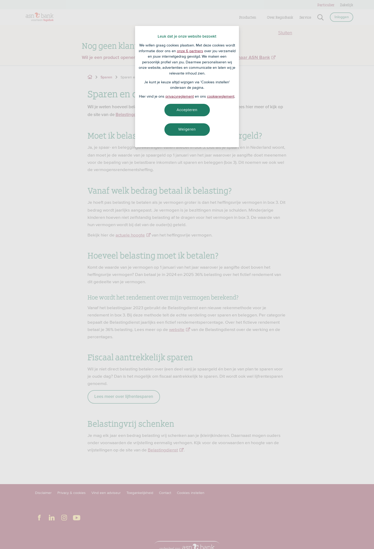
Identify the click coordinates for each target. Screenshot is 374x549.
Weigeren (187, 129)
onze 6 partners (190, 51)
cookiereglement (220, 96)
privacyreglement (179, 96)
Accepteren (187, 110)
